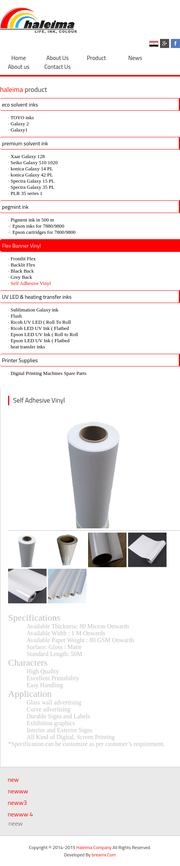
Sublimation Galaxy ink (34, 310)
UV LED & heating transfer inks (37, 297)
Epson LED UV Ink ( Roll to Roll (44, 334)
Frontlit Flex (23, 258)
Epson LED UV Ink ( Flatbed (40, 340)
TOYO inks (22, 117)
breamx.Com (104, 854)
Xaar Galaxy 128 (28, 156)
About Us (58, 57)
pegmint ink (15, 207)
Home (18, 57)
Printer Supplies (20, 360)
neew (15, 823)
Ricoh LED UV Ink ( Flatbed (40, 328)
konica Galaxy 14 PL (32, 169)
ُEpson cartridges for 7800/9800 (43, 232)
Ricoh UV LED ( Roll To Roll (41, 322)
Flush (16, 316)
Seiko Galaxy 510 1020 (34, 162)
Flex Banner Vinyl (21, 245)
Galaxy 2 (20, 124)
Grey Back (21, 277)
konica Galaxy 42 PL (32, 175)
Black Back (22, 271)
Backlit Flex (23, 265)
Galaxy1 (19, 130)
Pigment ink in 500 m (32, 220)
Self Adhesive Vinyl (31, 283)
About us (18, 66)
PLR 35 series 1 (27, 193)
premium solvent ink (25, 143)
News (135, 57)
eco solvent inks (20, 104)
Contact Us (57, 66)
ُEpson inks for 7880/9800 (38, 226)
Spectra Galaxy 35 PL (33, 187)
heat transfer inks (28, 347)
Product (96, 57)
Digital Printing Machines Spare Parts (49, 373)
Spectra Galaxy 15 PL (33, 181)
